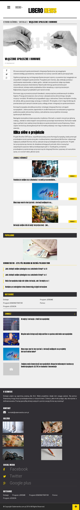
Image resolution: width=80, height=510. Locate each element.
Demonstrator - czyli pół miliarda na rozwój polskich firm (26, 263)
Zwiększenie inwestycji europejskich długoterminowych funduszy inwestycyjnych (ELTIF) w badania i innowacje (47, 365)
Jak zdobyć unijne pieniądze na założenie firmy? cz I (26, 274)
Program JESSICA (9, 306)
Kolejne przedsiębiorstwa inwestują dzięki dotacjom (26, 286)
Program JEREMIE (46, 300)
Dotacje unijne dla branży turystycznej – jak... (31, 225)
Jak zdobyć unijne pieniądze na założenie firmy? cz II (26, 268)
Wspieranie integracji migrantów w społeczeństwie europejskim (46, 334)
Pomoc (42, 303)
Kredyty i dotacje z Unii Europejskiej (35, 319)
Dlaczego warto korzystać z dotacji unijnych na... (32, 202)
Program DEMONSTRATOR (13, 303)
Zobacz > (72, 176)
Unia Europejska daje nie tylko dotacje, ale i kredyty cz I (27, 280)
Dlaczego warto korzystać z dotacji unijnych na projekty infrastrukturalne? (43, 350)
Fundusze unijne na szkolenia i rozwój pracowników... (34, 179)
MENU (18, 7)
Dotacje (6, 300)
